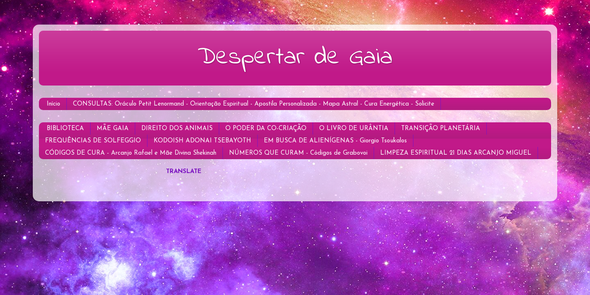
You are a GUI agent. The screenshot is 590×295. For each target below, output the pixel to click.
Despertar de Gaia (295, 57)
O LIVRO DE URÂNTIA (353, 129)
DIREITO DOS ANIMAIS (177, 129)
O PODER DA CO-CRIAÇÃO (265, 129)
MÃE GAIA (113, 129)
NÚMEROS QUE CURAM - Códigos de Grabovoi (298, 153)
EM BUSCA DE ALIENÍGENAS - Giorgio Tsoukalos (335, 141)
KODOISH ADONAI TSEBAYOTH (202, 141)
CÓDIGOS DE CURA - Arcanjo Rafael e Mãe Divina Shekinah (130, 153)
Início (53, 104)
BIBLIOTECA (65, 129)
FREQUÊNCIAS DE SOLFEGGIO (93, 141)
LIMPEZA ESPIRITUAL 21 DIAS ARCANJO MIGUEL (455, 153)
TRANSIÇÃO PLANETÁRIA (440, 129)
